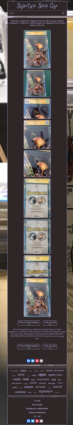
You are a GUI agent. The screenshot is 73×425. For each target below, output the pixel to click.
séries (30, 371)
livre (59, 380)
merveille (51, 383)
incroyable (14, 371)
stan (26, 379)
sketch (28, 375)
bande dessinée (16, 383)
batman (33, 382)
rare (42, 371)
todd (53, 379)
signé (42, 374)
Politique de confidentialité (37, 409)
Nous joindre (37, 405)
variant (28, 386)
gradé (14, 375)
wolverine (42, 383)
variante (40, 386)
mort (33, 380)
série (21, 374)
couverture (43, 379)
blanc (30, 392)
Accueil (37, 401)
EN (35, 416)
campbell (26, 383)
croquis (49, 388)
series (17, 379)
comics (15, 387)
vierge (36, 371)
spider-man (55, 374)
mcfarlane (20, 391)
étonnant (57, 392)
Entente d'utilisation (37, 412)
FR (39, 416)
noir (21, 387)
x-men (60, 382)
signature (46, 391)
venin (34, 375)
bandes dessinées (55, 370)
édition (23, 371)
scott (35, 392)
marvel (57, 386)
